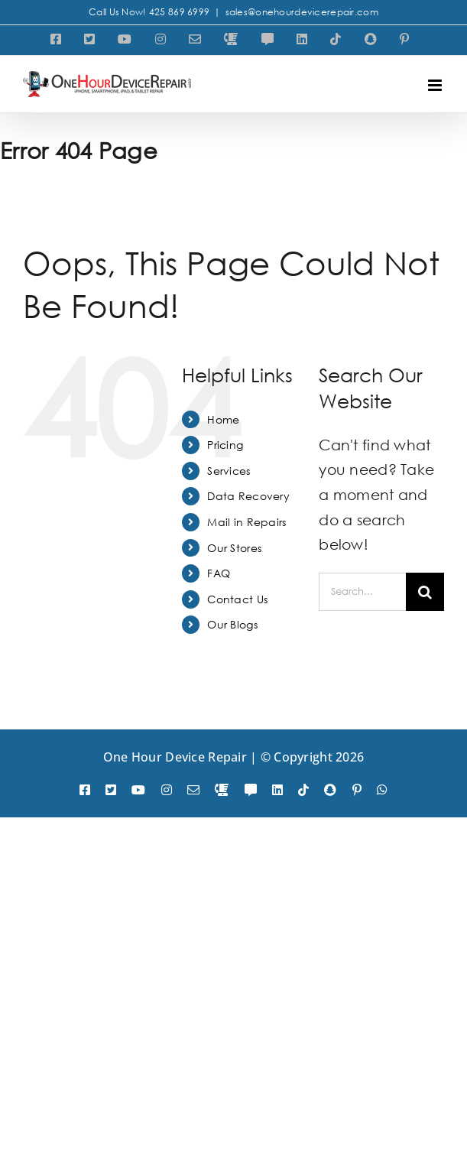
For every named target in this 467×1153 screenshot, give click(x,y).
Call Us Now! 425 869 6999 (149, 11)
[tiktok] (303, 790)
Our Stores (234, 548)
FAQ (218, 573)
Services (228, 470)
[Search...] (362, 592)
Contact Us (237, 599)
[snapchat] (330, 790)
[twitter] (110, 790)
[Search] (425, 592)
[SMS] (251, 790)
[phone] (222, 790)
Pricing (225, 444)
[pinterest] (357, 790)
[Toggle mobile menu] (436, 85)
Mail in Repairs (246, 522)
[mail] (193, 790)
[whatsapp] (382, 790)
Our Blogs (232, 624)
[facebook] (84, 790)
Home (223, 419)
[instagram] (166, 790)
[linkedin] (277, 790)
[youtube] (138, 790)
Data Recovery (248, 496)
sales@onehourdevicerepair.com (301, 11)
